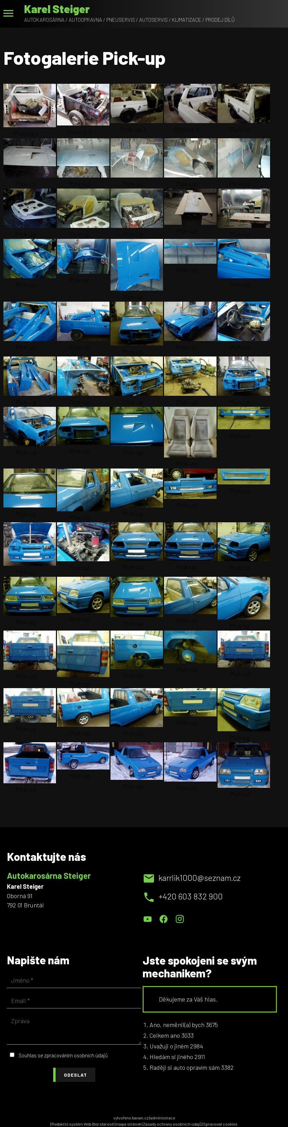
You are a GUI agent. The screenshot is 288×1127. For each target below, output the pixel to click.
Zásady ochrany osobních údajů (172, 1123)
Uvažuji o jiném (169, 1046)
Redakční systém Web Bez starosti (82, 1123)
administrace (162, 1117)
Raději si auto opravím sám (185, 1067)
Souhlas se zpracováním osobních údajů (63, 1055)
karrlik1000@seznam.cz (200, 878)
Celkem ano (165, 1035)
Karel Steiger (57, 8)
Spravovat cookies (220, 1123)
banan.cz (140, 1117)
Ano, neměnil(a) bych (177, 1024)
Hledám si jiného (171, 1056)
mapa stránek (128, 1123)
